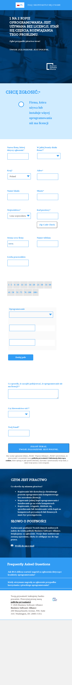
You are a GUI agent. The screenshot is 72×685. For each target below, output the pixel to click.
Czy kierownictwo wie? (18, 408)
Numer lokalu (13, 191)
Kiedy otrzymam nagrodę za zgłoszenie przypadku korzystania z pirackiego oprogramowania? (32, 583)
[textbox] (49, 153)
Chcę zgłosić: (22, 92)
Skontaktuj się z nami (47, 5)
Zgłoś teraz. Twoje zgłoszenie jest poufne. (39, 448)
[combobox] (48, 156)
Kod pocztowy (43, 210)
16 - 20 (32, 285)
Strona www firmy (15, 238)
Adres (39, 170)
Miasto (40, 191)
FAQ (30, 5)
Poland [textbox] (13, 176)
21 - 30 (40, 285)
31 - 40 (48, 285)
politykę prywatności (21, 602)
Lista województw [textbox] (18, 216)
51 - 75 (19, 292)
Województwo (13, 210)
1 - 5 (10, 285)
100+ (35, 292)
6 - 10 (16, 285)
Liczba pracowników (16, 257)
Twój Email (13, 427)
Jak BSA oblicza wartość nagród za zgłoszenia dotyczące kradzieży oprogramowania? (34, 573)
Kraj (9, 170)
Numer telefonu (44, 238)
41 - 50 (11, 292)
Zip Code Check (47, 224)
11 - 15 (24, 285)
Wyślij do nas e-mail (24, 545)
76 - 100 (27, 292)
